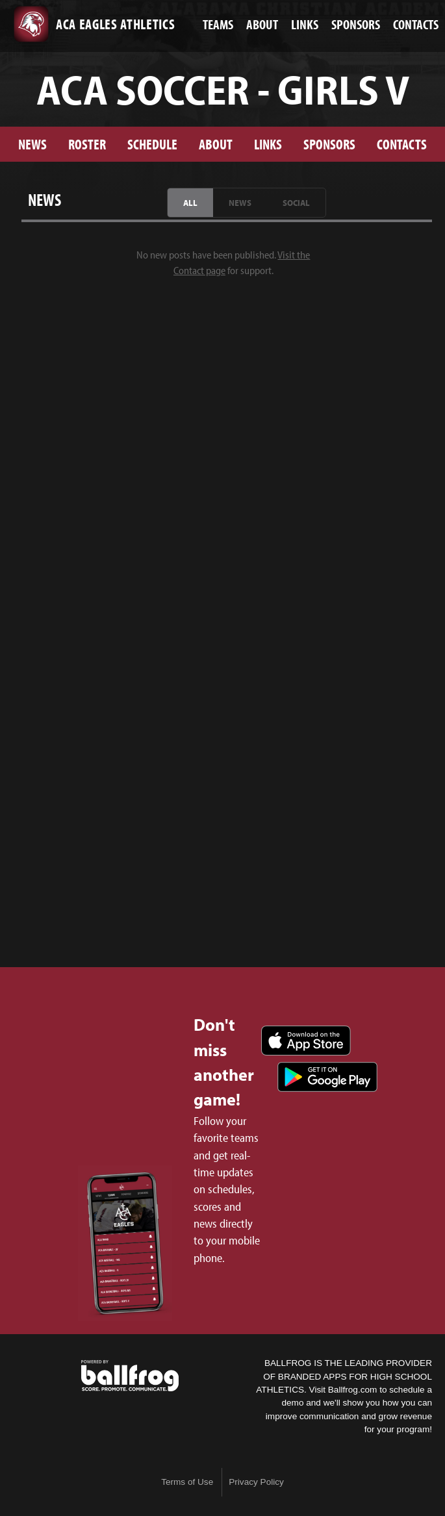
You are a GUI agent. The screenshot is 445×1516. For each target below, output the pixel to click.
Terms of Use (187, 1482)
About (216, 143)
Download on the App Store (306, 1040)
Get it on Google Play (327, 1077)
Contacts (402, 143)
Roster (87, 143)
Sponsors (329, 143)
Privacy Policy (256, 1482)
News (32, 143)
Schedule (152, 143)
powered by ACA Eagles (130, 1375)
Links (268, 143)
